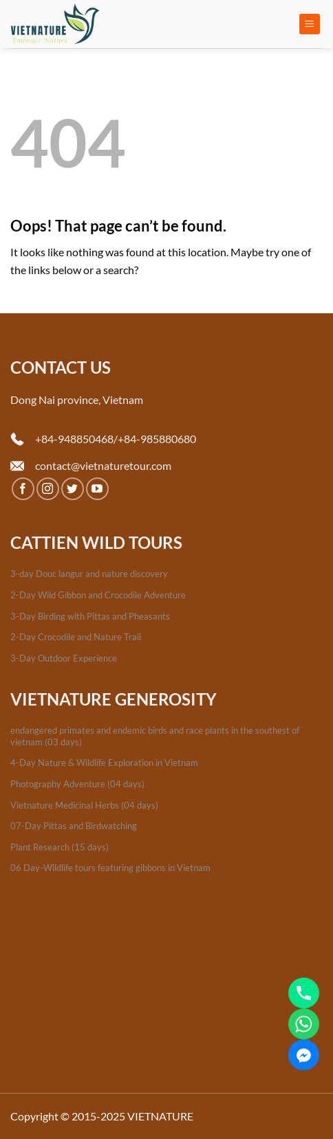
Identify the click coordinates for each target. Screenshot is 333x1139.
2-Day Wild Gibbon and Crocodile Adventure (98, 594)
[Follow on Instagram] (47, 488)
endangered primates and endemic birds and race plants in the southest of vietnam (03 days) (154, 736)
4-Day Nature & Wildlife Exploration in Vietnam (104, 762)
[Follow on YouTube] (97, 488)
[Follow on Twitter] (72, 488)
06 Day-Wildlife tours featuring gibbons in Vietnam (110, 867)
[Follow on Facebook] (23, 488)
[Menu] (310, 24)
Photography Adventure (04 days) (77, 783)
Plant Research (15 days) (59, 847)
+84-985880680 (157, 438)
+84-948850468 (74, 438)
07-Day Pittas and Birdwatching (73, 825)
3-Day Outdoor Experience (63, 658)
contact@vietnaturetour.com (103, 465)
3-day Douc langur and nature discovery (89, 573)
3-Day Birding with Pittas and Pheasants (90, 616)
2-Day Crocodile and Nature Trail (75, 636)
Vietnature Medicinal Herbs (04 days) (84, 805)
